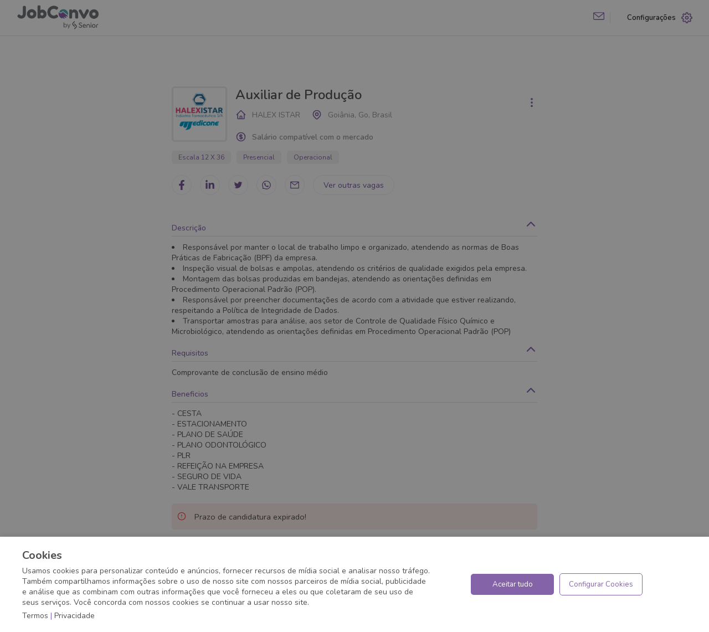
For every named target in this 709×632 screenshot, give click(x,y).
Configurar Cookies (601, 584)
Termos (35, 615)
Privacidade (74, 615)
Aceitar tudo (512, 584)
